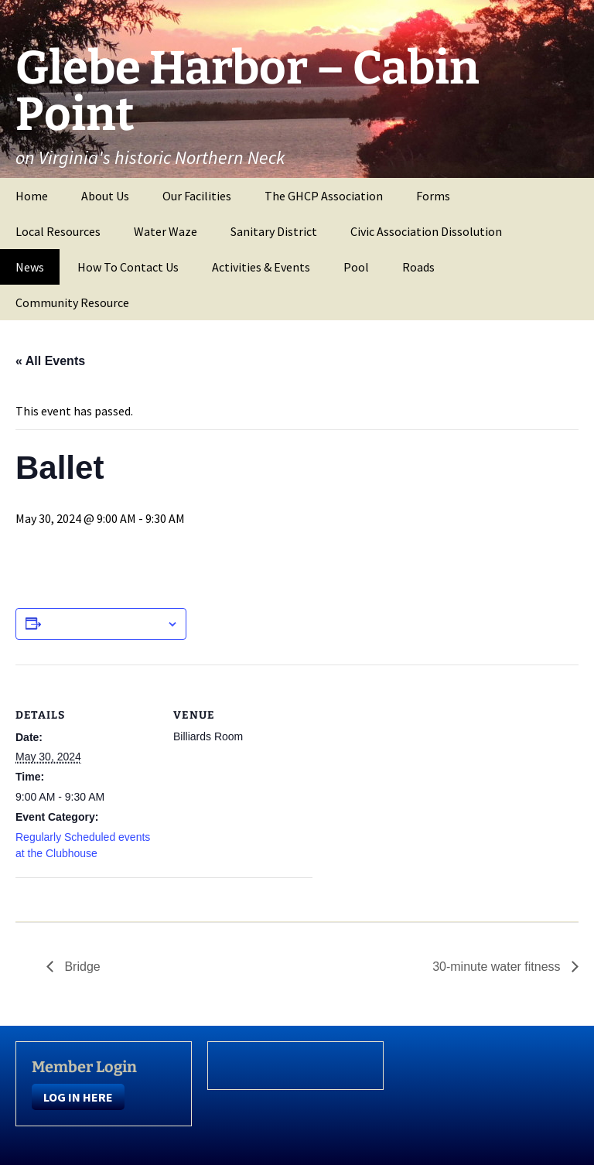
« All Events (50, 360)
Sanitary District (273, 231)
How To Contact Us (128, 267)
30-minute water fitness (498, 966)
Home (31, 195)
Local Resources (58, 231)
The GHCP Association (324, 195)
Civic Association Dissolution (426, 231)
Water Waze (165, 231)
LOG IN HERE (78, 1097)
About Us (105, 195)
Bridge (81, 966)
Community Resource (72, 302)
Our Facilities (196, 195)
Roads (418, 267)
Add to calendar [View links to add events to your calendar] (103, 623)
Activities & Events (261, 267)
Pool (356, 267)
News (29, 267)
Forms (433, 195)
